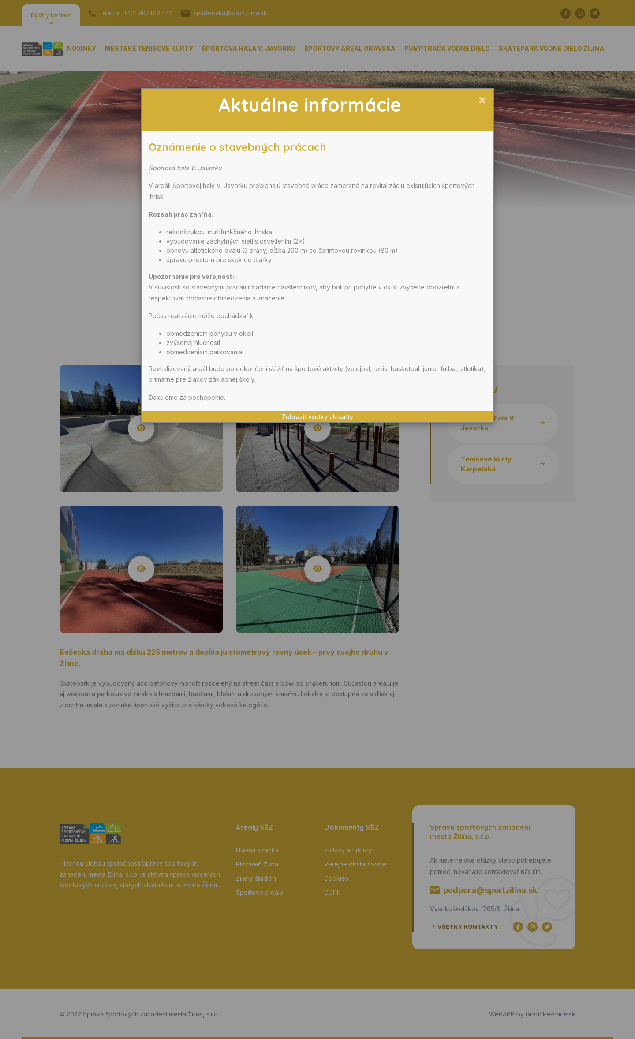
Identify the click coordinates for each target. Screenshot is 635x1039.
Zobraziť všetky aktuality (317, 416)
